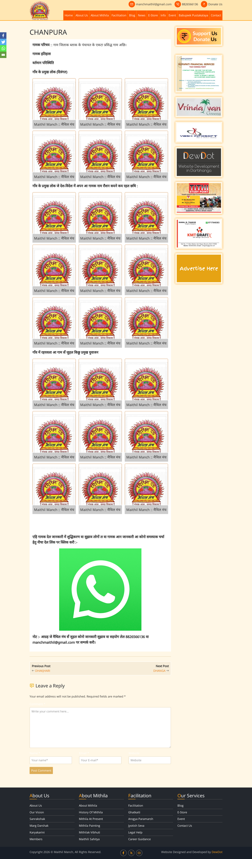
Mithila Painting (89, 826)
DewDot (217, 852)
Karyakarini (37, 832)
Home (69, 15)
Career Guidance (139, 839)
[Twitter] (3, 42)
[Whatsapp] (3, 48)
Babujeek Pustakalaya (193, 15)
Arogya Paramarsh (140, 819)
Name (35, 753)
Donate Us (215, 4)
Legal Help (135, 832)
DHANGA (159, 671)
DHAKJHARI (42, 671)
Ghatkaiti (134, 812)
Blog (132, 15)
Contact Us (184, 826)
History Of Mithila (91, 812)
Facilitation (119, 15)
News (141, 15)
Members (36, 839)
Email (84, 753)
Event (172, 15)
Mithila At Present (91, 819)
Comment (37, 704)
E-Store (153, 15)
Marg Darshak (39, 826)
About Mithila (100, 15)
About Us (82, 15)
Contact (216, 15)
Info (163, 15)
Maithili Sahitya (89, 839)
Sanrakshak (37, 819)
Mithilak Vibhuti (89, 832)
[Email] (3, 55)
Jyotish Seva (136, 826)
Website (134, 753)
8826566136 (190, 4)
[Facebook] (3, 35)
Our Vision (37, 812)
